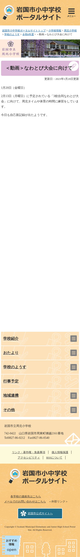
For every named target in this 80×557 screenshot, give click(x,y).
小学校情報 (54, 30)
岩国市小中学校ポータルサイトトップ (24, 30)
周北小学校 (70, 30)
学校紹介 (11, 338)
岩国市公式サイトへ (40, 513)
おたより (11, 353)
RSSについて (54, 457)
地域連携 (11, 395)
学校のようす (12, 34)
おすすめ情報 (11, 542)
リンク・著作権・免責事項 (28, 452)
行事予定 (11, 381)
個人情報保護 (60, 452)
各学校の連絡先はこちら (25, 496)
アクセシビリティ (29, 457)
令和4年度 (28, 34)
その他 (9, 410)
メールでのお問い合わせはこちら (25, 501)
